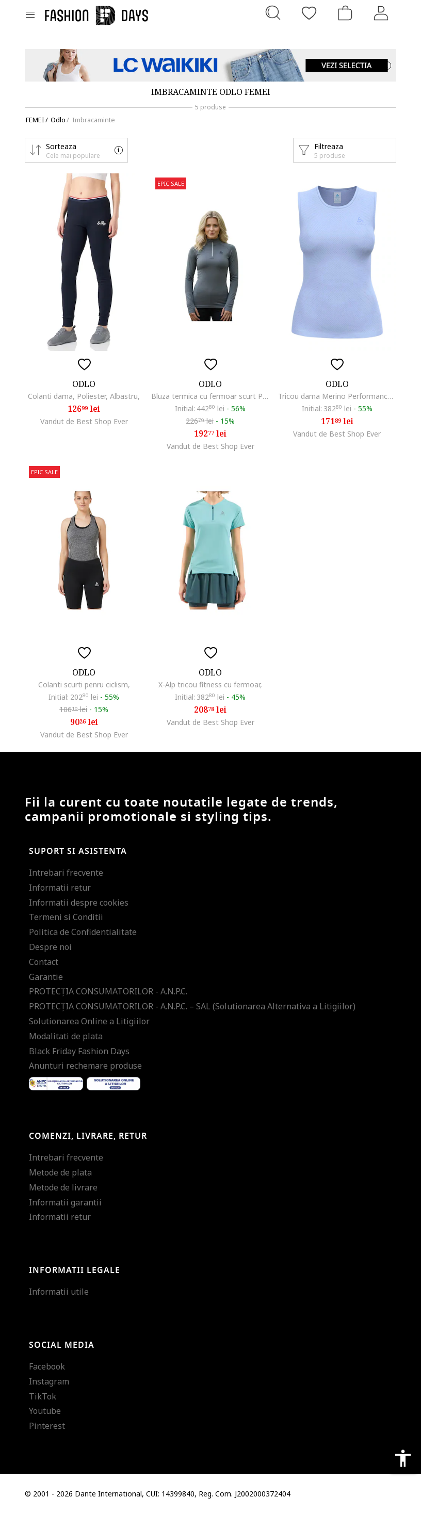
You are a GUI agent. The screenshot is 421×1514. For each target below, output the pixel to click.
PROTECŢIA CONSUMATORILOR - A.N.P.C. (108, 991)
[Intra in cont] (381, 13)
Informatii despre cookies (78, 902)
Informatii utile (59, 1291)
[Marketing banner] (210, 65)
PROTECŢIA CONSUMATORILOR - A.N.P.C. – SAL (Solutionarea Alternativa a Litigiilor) (192, 1006)
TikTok (42, 1396)
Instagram (49, 1381)
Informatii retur (60, 887)
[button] (76, 150)
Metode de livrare (63, 1187)
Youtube (45, 1410)
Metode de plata (60, 1172)
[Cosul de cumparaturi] (345, 13)
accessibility (403, 1458)
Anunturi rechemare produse (85, 1065)
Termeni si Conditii (66, 917)
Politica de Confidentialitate (83, 932)
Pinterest (47, 1425)
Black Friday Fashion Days (79, 1051)
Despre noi (50, 947)
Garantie (46, 977)
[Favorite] (309, 13)
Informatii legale (74, 1270)
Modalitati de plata (66, 1036)
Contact (43, 962)
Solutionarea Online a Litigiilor (89, 1021)
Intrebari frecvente (66, 872)
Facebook (47, 1366)
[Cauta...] (273, 13)
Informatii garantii (65, 1202)
